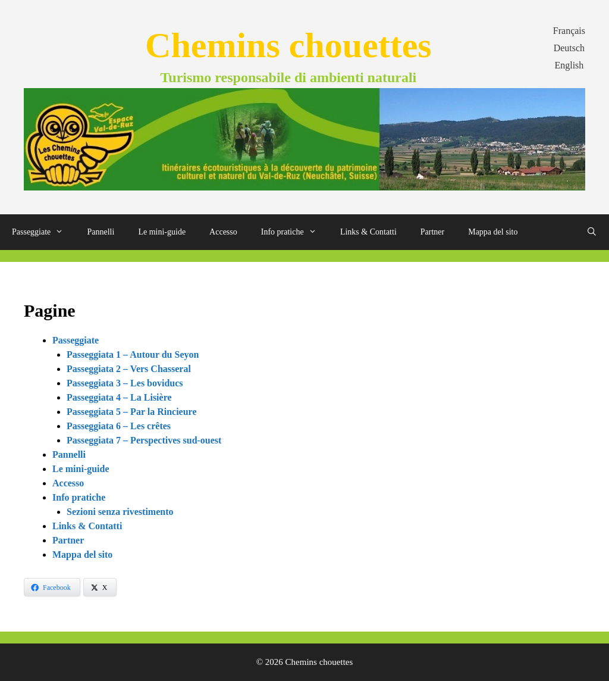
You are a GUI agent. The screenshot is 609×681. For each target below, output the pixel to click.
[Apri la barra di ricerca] (592, 232)
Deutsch (569, 48)
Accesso (223, 231)
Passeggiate (44, 232)
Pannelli (101, 231)
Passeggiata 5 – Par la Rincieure (132, 412)
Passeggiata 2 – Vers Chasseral (129, 369)
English (568, 65)
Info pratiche (294, 232)
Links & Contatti (368, 231)
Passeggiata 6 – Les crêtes (119, 426)
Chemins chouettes (288, 45)
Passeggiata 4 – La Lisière (119, 397)
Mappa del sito (492, 231)
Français (569, 31)
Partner (432, 231)
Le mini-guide (162, 231)
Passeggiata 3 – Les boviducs (125, 383)
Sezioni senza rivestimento (120, 512)
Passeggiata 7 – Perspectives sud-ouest (144, 440)
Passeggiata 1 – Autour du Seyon (133, 354)
